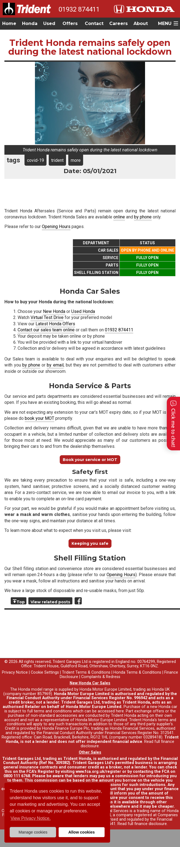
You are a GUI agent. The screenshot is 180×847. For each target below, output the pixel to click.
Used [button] (49, 23)
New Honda (54, 311)
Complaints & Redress (100, 676)
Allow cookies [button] (81, 832)
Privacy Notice (15, 672)
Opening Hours (56, 226)
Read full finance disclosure (142, 823)
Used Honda (83, 311)
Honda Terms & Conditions (137, 672)
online (119, 217)
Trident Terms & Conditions (86, 672)
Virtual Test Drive (47, 317)
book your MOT (39, 418)
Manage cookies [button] (32, 832)
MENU (164, 23)
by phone (143, 217)
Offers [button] (70, 23)
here (120, 711)
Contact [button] (94, 23)
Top (21, 601)
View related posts (50, 601)
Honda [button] (29, 23)
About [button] (140, 23)
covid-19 (35, 160)
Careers (118, 23)
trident (57, 160)
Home (9, 23)
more (76, 160)
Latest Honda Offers (55, 323)
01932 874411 (79, 9)
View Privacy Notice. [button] (30, 818)
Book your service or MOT (90, 459)
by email (55, 365)
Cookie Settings (45, 672)
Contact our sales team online (46, 329)
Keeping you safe (90, 543)
